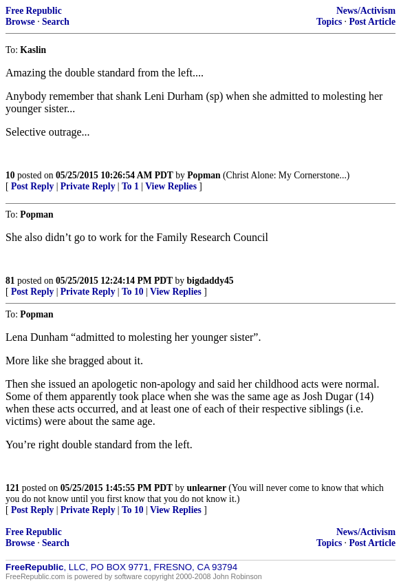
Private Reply (88, 186)
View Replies (171, 186)
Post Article (372, 22)
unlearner (206, 488)
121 (12, 488)
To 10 (133, 291)
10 (10, 175)
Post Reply (32, 186)
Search (55, 22)
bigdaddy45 (210, 280)
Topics (329, 22)
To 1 (130, 186)
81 (10, 280)
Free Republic (34, 11)
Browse (20, 22)
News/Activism (365, 11)
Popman (203, 175)
